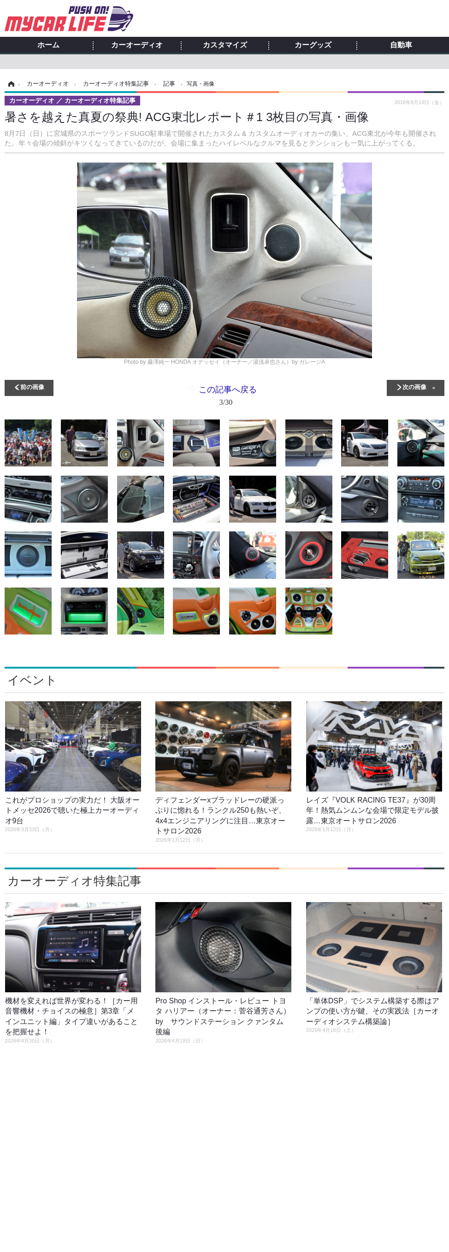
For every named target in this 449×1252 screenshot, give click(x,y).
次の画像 (414, 387)
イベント (32, 680)
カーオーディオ (137, 45)
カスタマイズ (225, 45)
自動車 (401, 45)
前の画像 (32, 387)
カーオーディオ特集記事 (74, 880)
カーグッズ (313, 45)
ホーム (48, 45)
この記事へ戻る (228, 397)
